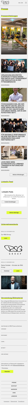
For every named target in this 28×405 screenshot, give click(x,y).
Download (6, 271)
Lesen (5, 238)
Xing (14, 393)
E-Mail (2, 341)
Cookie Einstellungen (10, 202)
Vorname (3, 329)
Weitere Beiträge (14, 212)
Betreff (3, 348)
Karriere (14, 389)
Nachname (4, 335)
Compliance (21, 401)
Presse (14, 382)
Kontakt (14, 386)
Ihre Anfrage (4, 354)
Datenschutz (14, 401)
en (22, 3)
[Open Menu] (26, 3)
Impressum (6, 401)
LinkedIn (14, 396)
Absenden (7, 371)
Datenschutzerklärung (18, 365)
